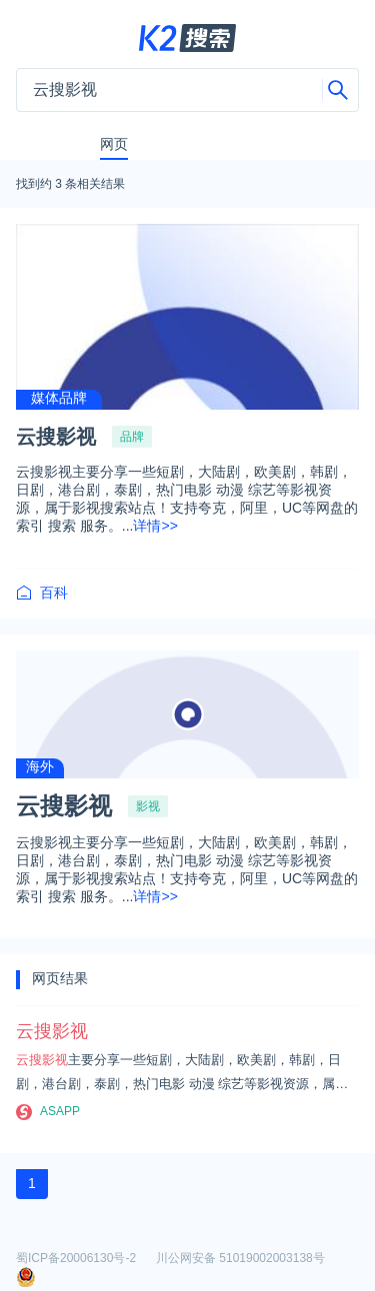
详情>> (155, 526)
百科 (42, 593)
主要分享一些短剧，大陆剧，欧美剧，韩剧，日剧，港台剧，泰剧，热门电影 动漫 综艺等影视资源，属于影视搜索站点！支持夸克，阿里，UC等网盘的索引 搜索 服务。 (185, 1074)
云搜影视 (56, 437)
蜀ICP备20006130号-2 (76, 1258)
